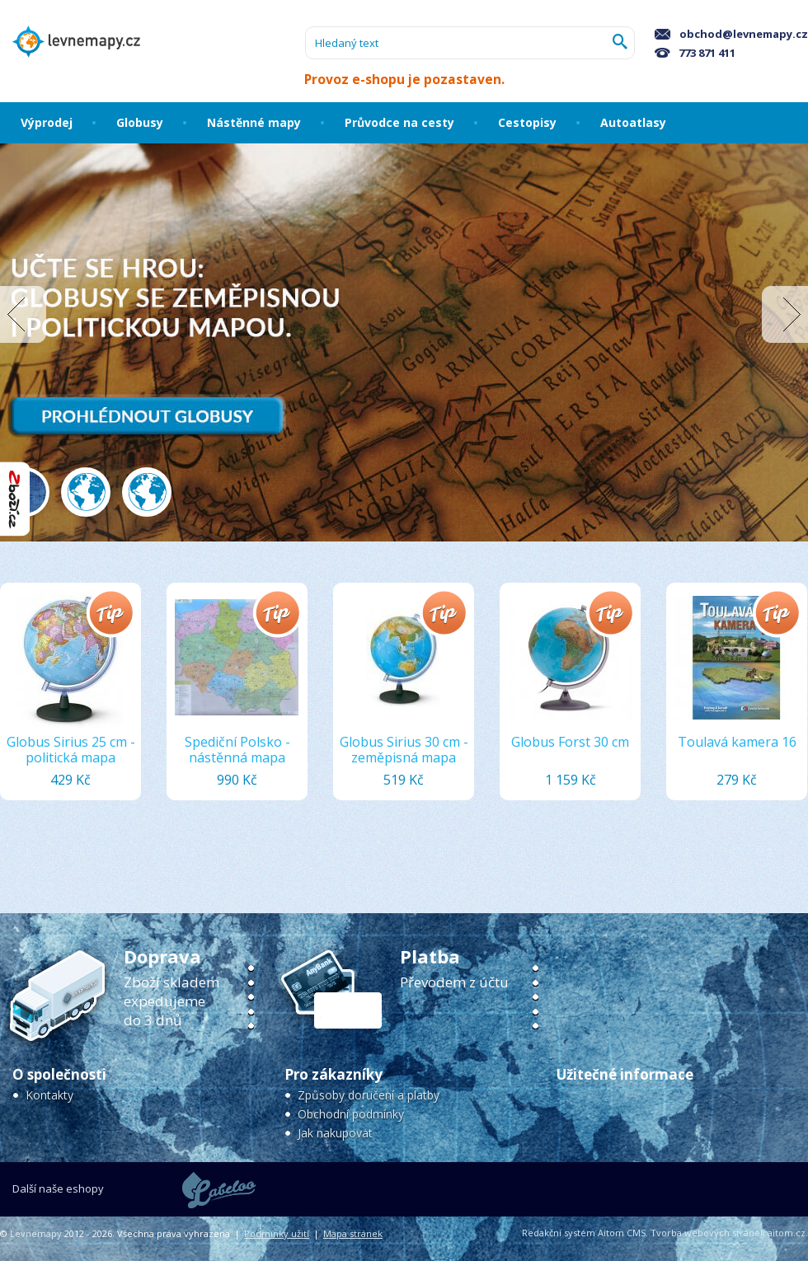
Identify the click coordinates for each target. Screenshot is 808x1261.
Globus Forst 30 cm (570, 742)
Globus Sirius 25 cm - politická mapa (71, 749)
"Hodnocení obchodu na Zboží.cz (15, 499)
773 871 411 (695, 52)
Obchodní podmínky (351, 1114)
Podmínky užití (276, 1233)
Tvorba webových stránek (708, 1232)
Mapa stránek (353, 1233)
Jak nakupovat (335, 1133)
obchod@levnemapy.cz (731, 33)
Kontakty (49, 1095)
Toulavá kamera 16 (737, 742)
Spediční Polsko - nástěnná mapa (237, 749)
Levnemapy (36, 1233)
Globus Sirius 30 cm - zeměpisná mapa (404, 749)
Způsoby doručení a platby (368, 1095)
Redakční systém (558, 1232)
